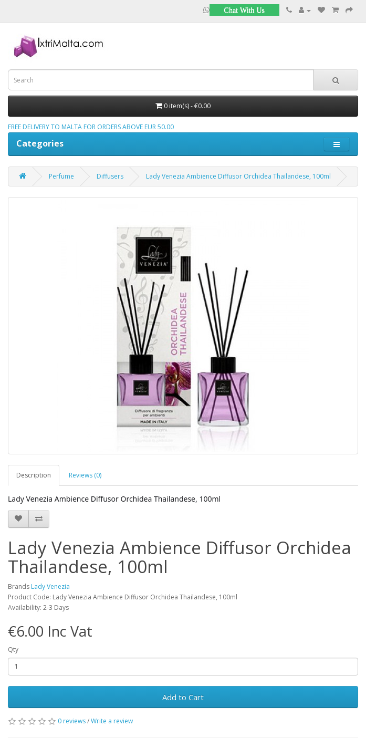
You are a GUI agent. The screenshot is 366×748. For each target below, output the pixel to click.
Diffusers (110, 176)
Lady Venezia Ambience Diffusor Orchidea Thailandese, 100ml (238, 176)
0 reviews (72, 720)
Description (33, 475)
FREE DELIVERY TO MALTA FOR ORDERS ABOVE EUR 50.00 (91, 126)
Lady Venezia (50, 586)
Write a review (112, 720)
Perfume (61, 176)
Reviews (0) (85, 475)
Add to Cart (183, 697)
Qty (13, 649)
